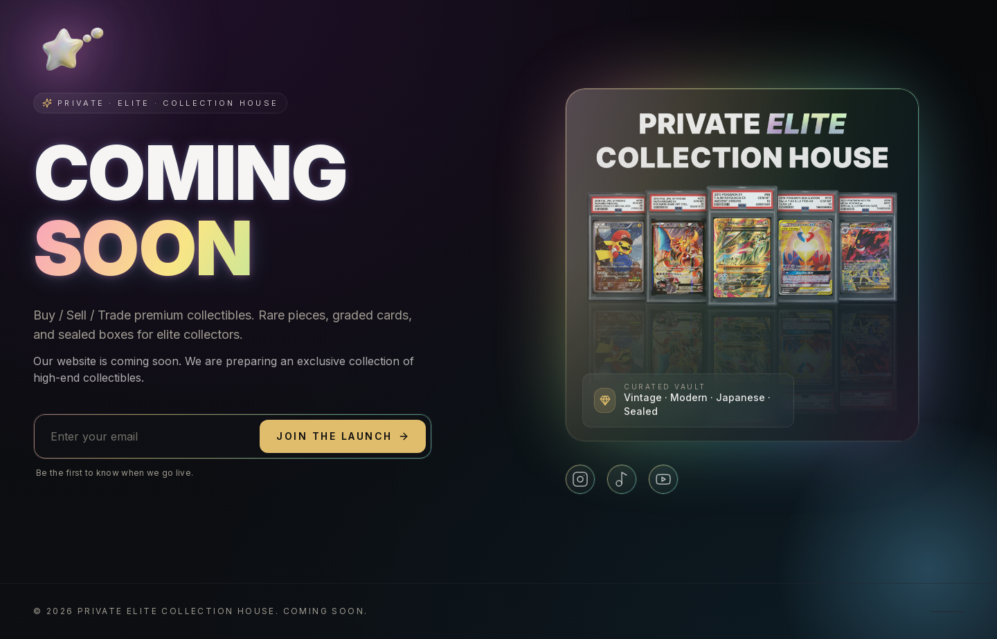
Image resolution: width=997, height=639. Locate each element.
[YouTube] (663, 479)
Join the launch (342, 436)
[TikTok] (622, 479)
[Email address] (146, 436)
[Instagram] (580, 479)
